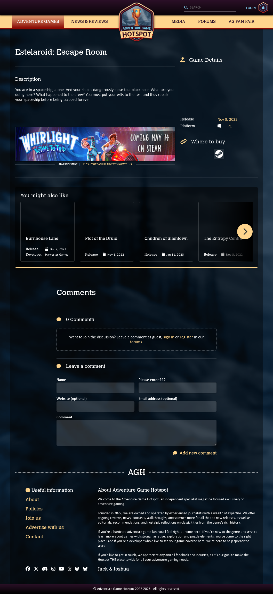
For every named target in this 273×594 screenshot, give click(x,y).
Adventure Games (38, 21)
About (32, 499)
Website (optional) (72, 399)
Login (251, 7)
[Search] (210, 8)
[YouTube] (61, 569)
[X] (36, 569)
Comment (64, 417)
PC (230, 126)
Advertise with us (45, 527)
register (186, 337)
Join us (33, 518)
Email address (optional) (158, 399)
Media (178, 21)
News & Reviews (89, 21)
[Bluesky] (85, 569)
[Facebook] (28, 569)
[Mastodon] (77, 569)
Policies (34, 509)
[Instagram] (53, 569)
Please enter (152, 380)
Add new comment (194, 453)
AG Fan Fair (241, 21)
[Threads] (70, 569)
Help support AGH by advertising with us (107, 164)
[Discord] (45, 569)
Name (61, 380)
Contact (34, 537)
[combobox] (210, 8)
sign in (168, 337)
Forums (207, 21)
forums (136, 341)
